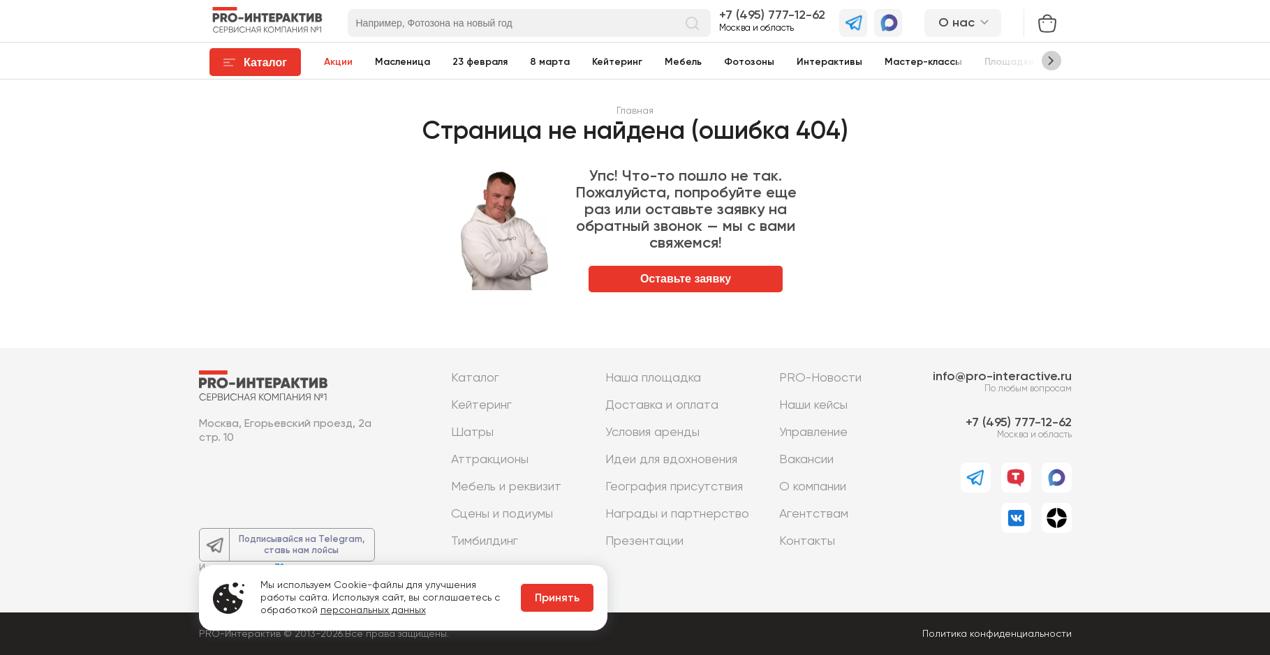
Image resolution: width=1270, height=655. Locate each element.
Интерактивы (829, 62)
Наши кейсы (813, 405)
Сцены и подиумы (502, 514)
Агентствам (813, 514)
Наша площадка (653, 378)
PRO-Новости (820, 378)
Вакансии (806, 459)
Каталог (475, 378)
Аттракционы (490, 459)
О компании (812, 487)
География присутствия (674, 487)
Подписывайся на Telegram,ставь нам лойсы (301, 545)
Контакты (807, 541)
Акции (338, 62)
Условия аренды (652, 432)
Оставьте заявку (685, 279)
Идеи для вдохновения (671, 459)
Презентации (644, 541)
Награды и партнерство (677, 514)
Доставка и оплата (661, 405)
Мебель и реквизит (506, 487)
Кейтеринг (617, 62)
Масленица (402, 62)
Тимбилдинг (484, 541)
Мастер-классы (923, 62)
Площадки (1009, 62)
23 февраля (480, 62)
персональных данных (373, 610)
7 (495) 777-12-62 (775, 15)
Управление (813, 432)
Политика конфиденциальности (997, 634)
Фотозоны (749, 62)
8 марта (550, 62)
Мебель (683, 62)
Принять (557, 598)
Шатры (472, 432)
